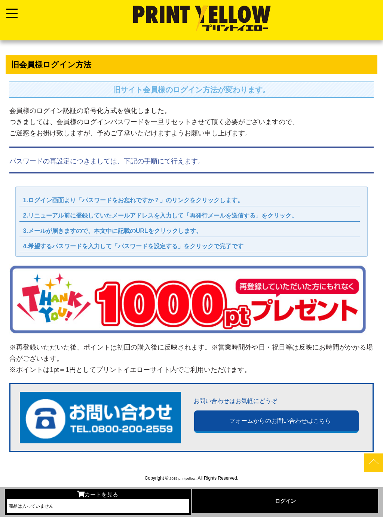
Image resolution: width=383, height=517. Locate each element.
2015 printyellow (182, 478)
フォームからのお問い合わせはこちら (280, 422)
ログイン (285, 501)
